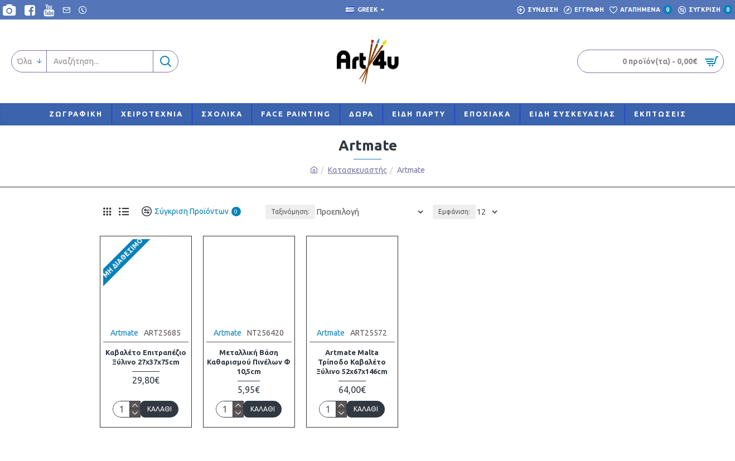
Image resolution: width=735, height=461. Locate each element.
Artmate (124, 332)
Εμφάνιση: (456, 211)
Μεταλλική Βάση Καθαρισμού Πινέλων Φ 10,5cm (249, 361)
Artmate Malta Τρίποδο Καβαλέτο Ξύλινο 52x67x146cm (352, 361)
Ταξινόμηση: (307, 211)
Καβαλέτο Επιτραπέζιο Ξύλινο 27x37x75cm (145, 357)
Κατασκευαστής (357, 170)
